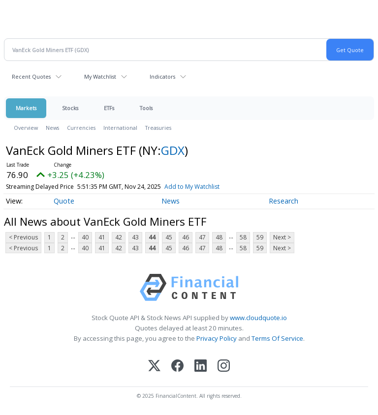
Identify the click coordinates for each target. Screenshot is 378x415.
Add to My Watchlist (192, 186)
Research (283, 201)
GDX (173, 150)
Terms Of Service (277, 338)
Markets (26, 108)
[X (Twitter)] (154, 367)
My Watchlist (100, 76)
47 (202, 237)
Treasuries (158, 127)
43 (135, 237)
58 (243, 237)
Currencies (81, 127)
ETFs (109, 108)
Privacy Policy (216, 338)
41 (101, 237)
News (52, 127)
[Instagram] (224, 367)
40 (85, 237)
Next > (282, 237)
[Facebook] (177, 367)
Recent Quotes (31, 76)
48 (219, 237)
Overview (26, 127)
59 (259, 237)
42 (118, 237)
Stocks (70, 108)
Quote (64, 201)
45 (168, 237)
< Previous (23, 237)
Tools (146, 108)
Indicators (162, 76)
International (120, 127)
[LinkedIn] (200, 367)
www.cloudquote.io (258, 317)
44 (152, 237)
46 (185, 237)
